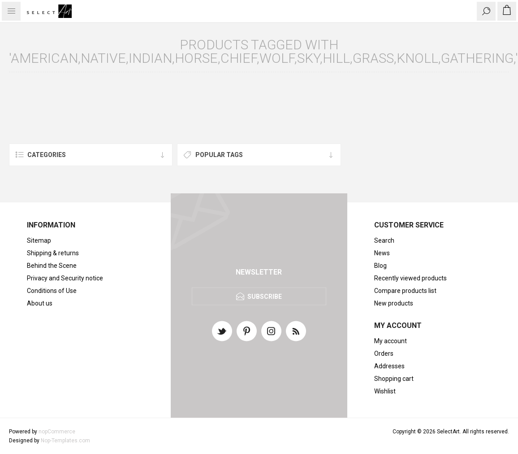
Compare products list (405, 290)
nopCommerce (57, 431)
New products (393, 303)
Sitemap (39, 240)
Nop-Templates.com (65, 440)
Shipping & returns (53, 253)
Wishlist (385, 391)
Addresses (389, 366)
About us (39, 303)
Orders (383, 353)
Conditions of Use (52, 290)
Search (384, 240)
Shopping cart (394, 378)
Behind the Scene (52, 265)
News (382, 253)
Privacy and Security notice (65, 278)
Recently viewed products (410, 278)
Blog (380, 265)
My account (390, 341)
